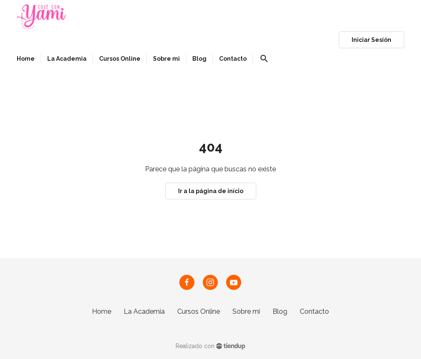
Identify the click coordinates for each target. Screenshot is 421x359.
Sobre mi (246, 311)
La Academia (144, 311)
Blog (280, 311)
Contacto (314, 311)
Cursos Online (198, 311)
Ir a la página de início (210, 191)
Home (101, 311)
